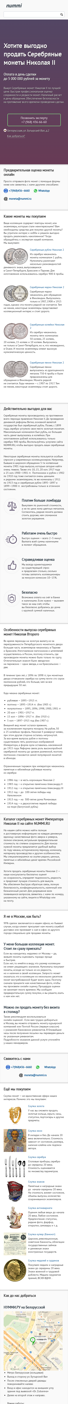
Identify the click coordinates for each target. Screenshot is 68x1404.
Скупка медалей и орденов (43, 1260)
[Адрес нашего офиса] (33, 1340)
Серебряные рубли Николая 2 (47, 249)
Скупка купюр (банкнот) (41, 1234)
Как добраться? (16, 136)
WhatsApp (44, 190)
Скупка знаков (36, 1181)
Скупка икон (35, 1130)
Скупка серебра (37, 1157)
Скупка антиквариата (40, 1208)
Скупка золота (36, 1106)
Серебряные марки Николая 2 (47, 287)
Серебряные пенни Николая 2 (47, 362)
